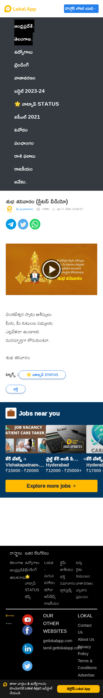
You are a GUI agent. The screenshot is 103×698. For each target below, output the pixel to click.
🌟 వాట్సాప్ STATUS (32, 583)
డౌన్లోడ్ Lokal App (78, 689)
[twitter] (24, 227)
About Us (86, 639)
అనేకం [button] (20, 182)
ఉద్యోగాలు (32, 562)
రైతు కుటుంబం (83, 573)
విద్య (79, 562)
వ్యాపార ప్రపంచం (82, 593)
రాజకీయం (51, 603)
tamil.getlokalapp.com (62, 648)
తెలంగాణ (22, 39)
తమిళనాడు (18, 577)
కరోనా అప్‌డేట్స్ (50, 593)
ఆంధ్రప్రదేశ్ (23, 26)
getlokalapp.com (57, 641)
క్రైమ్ (63, 562)
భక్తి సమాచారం (68, 580)
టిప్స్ (28, 596)
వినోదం (49, 582)
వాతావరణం (84, 583)
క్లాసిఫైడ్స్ (66, 590)
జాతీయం (66, 569)
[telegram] (12, 227)
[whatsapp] (36, 227)
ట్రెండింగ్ (31, 569)
